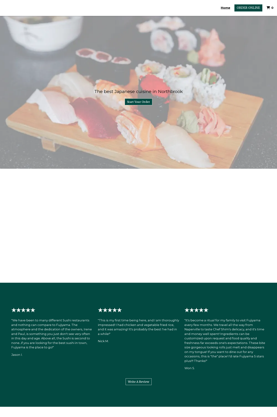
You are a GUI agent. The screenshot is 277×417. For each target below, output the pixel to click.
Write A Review (138, 381)
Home (225, 8)
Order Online (248, 8)
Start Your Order (138, 102)
